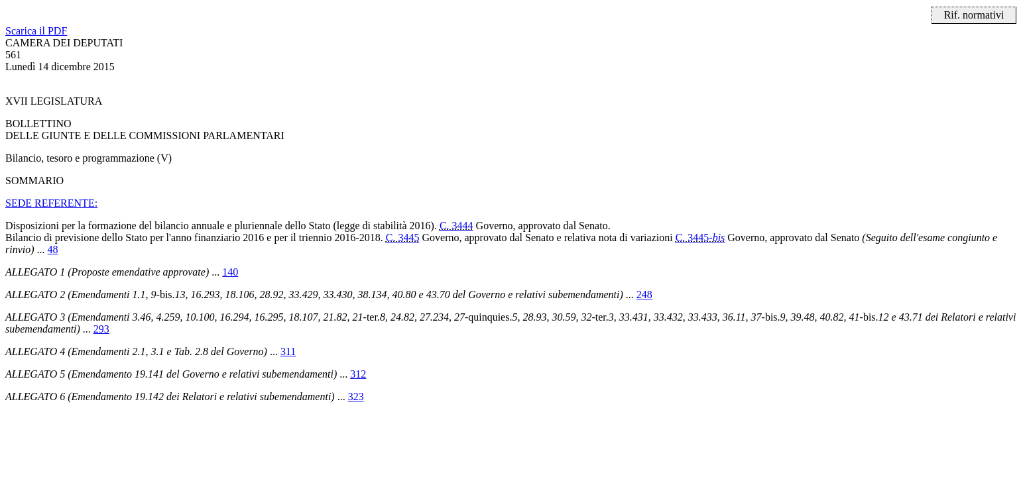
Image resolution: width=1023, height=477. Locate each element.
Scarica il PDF (36, 30)
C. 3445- (700, 237)
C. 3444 (456, 225)
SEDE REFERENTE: (51, 203)
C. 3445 (403, 237)
